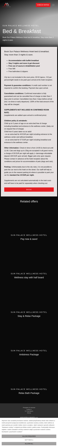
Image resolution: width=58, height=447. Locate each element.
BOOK (29, 190)
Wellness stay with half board (29, 277)
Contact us (29, 409)
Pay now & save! (29, 239)
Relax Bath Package (29, 393)
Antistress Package (29, 354)
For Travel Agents (29, 411)
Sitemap (29, 413)
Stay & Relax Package (29, 316)
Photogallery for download (29, 407)
